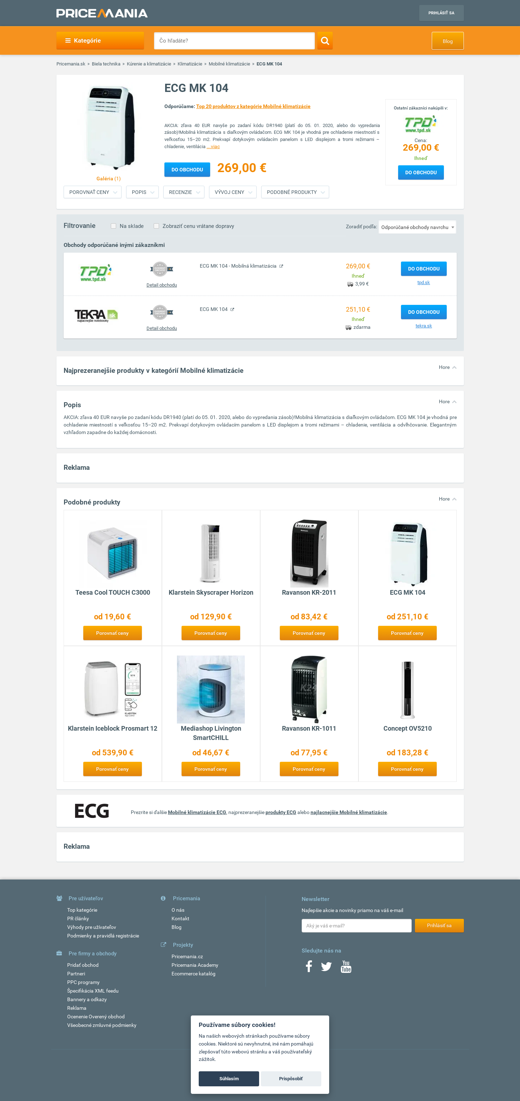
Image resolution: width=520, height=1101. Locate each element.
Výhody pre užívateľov (91, 927)
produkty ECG (281, 812)
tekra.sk (424, 325)
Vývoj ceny (229, 192)
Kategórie (83, 40)
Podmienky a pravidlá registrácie (103, 936)
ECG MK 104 (214, 309)
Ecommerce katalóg (194, 973)
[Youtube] (346, 969)
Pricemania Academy (195, 965)
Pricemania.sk (70, 64)
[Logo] (421, 123)
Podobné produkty (292, 192)
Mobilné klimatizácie (229, 64)
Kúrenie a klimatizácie (149, 64)
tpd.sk (423, 282)
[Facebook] (309, 969)
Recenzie (180, 192)
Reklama (76, 1008)
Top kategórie (82, 910)
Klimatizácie (190, 64)
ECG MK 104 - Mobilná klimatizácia (239, 266)
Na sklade (132, 226)
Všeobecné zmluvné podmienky (102, 1025)
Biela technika (106, 64)
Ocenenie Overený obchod (96, 1016)
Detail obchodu (162, 285)
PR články (78, 918)
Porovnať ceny (89, 192)
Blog (448, 41)
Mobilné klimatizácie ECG (197, 812)
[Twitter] (326, 969)
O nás (178, 910)
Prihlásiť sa (441, 13)
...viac (213, 146)
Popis (139, 192)
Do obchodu (421, 172)
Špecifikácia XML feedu (93, 991)
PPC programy (83, 982)
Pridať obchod (83, 965)
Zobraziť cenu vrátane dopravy (198, 226)
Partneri (76, 973)
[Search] (325, 40)
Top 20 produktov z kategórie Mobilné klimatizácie (253, 106)
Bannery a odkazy (87, 999)
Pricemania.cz (187, 956)
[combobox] (417, 227)
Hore (444, 367)
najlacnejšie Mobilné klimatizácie (349, 812)
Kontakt (180, 918)
